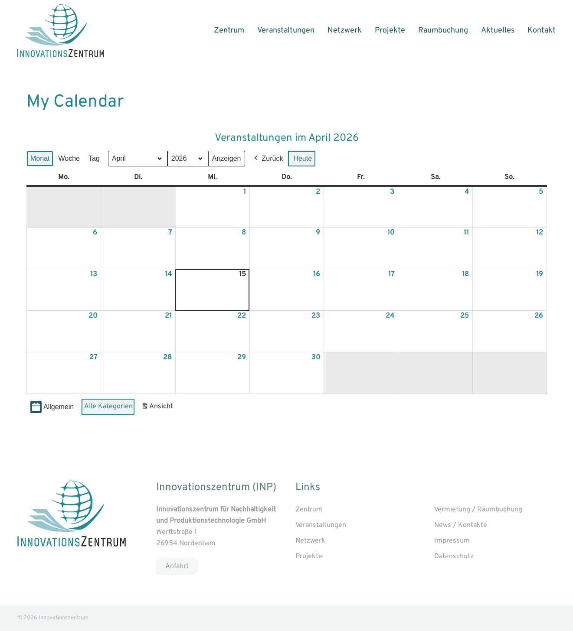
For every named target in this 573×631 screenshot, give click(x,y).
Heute (302, 158)
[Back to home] (60, 30)
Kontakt (541, 31)
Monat (39, 158)
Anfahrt (177, 566)
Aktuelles (497, 31)
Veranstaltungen (285, 31)
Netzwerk (344, 31)
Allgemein (52, 407)
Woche (69, 158)
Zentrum (229, 31)
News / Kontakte (460, 525)
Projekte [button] (390, 31)
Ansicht (158, 408)
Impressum (452, 541)
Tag (93, 158)
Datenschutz (454, 556)
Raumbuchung (443, 31)
